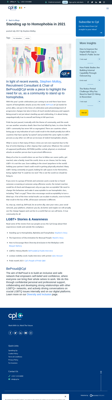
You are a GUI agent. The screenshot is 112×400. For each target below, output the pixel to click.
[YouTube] (100, 2)
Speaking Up (12, 350)
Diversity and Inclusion (39, 294)
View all (84, 113)
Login (65, 2)
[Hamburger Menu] (107, 8)
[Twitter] (92, 2)
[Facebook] (88, 2)
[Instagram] (104, 2)
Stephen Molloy (50, 81)
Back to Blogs (14, 20)
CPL (12, 8)
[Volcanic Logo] (97, 395)
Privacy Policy (13, 360)
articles (28, 38)
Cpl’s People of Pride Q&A (35, 260)
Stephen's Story (61, 232)
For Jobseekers (17, 38)
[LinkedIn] (96, 2)
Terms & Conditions (15, 356)
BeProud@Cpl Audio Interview (40, 250)
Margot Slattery (15, 246)
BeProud (50, 104)
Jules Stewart (57, 255)
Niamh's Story (57, 237)
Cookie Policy (13, 353)
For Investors (12, 363)
